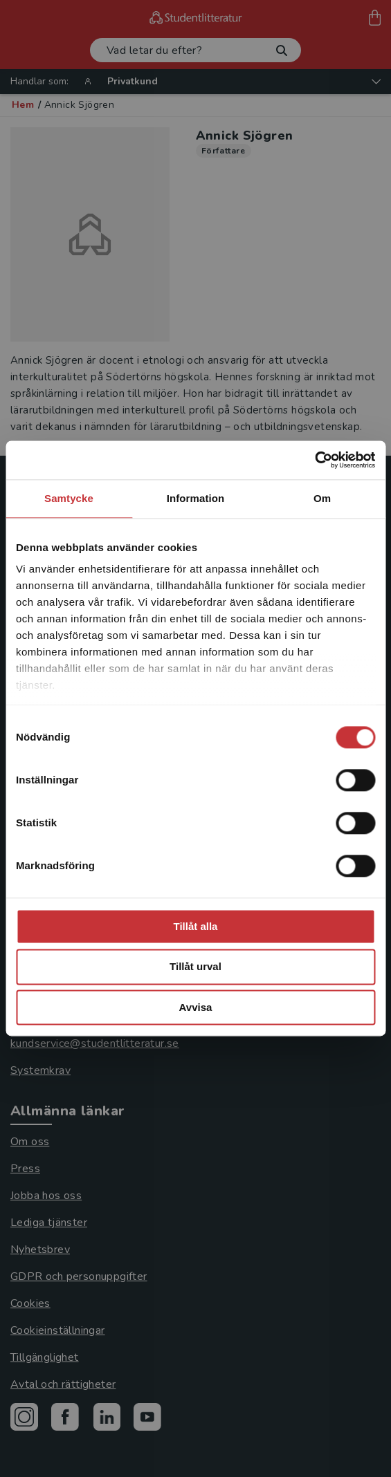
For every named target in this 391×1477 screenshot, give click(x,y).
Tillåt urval (195, 967)
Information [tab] (196, 498)
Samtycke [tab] (68, 498)
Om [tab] (322, 498)
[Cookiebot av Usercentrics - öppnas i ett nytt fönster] (314, 460)
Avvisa (195, 1007)
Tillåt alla (196, 926)
